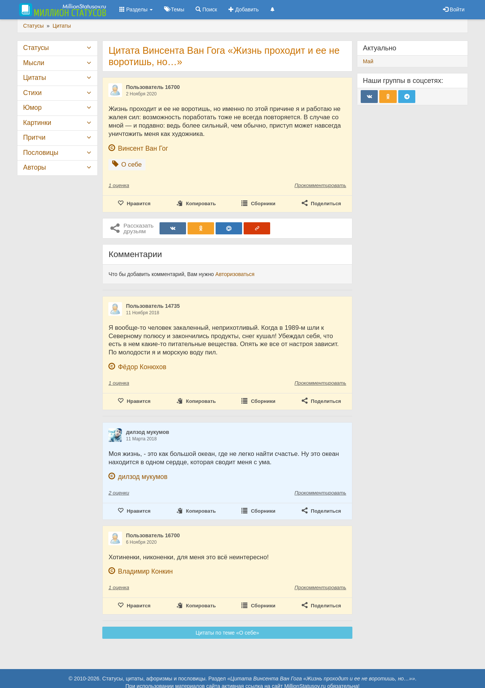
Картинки (37, 122)
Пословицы (40, 152)
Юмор (32, 107)
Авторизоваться (234, 274)
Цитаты (34, 77)
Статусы (36, 47)
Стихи (32, 93)
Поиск (206, 9)
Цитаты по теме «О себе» (227, 633)
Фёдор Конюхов (142, 367)
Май (368, 61)
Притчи (34, 137)
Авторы (34, 167)
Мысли (33, 63)
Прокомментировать (320, 185)
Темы (174, 9)
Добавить (243, 9)
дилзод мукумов (147, 432)
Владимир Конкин (145, 571)
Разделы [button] (136, 9)
